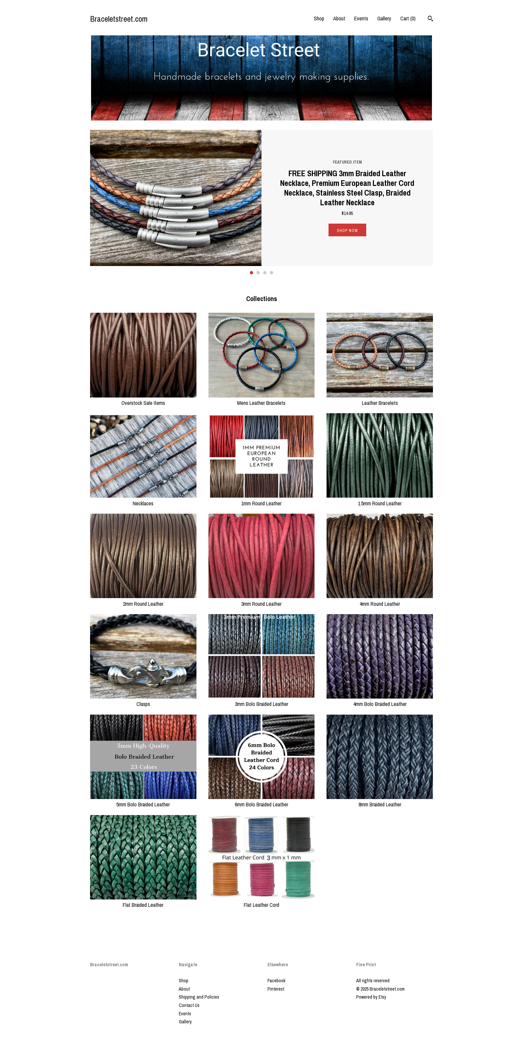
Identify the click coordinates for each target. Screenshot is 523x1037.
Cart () (408, 18)
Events (361, 18)
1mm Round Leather (261, 499)
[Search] (430, 19)
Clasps (143, 700)
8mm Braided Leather (380, 800)
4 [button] (271, 272)
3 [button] (265, 272)
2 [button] (258, 272)
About (339, 18)
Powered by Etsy (371, 997)
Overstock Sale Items (143, 399)
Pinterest (276, 989)
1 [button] (251, 272)
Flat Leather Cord (261, 901)
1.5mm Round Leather (380, 499)
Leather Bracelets (380, 399)
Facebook (277, 981)
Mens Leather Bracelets (261, 399)
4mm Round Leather (380, 599)
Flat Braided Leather (143, 901)
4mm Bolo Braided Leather (380, 700)
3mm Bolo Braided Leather (261, 700)
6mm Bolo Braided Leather (261, 800)
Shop (319, 18)
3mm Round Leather (261, 599)
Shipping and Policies (199, 997)
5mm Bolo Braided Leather (143, 800)
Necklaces (143, 499)
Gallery (384, 18)
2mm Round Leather (143, 599)
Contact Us (189, 1005)
